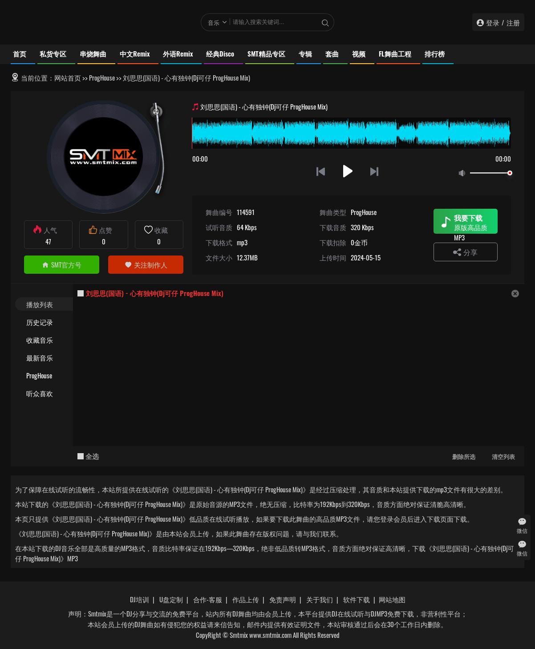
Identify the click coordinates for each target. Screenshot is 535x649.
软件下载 (356, 599)
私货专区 (53, 53)
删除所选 (463, 456)
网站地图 (392, 599)
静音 (463, 173)
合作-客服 (207, 599)
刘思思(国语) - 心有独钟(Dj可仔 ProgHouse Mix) (154, 293)
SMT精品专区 (266, 53)
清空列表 (503, 456)
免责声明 (282, 599)
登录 (492, 22)
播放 (348, 171)
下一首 (375, 171)
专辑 (305, 53)
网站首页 (67, 77)
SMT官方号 (61, 264)
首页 (19, 53)
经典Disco (220, 53)
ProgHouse (102, 77)
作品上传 (245, 599)
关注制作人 (146, 264)
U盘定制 (171, 599)
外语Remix (178, 53)
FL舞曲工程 (395, 53)
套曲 (332, 53)
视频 (358, 53)
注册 (513, 22)
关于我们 (319, 599)
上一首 (320, 171)
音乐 (213, 22)
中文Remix (135, 53)
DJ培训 (139, 599)
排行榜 (435, 53)
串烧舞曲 (93, 53)
